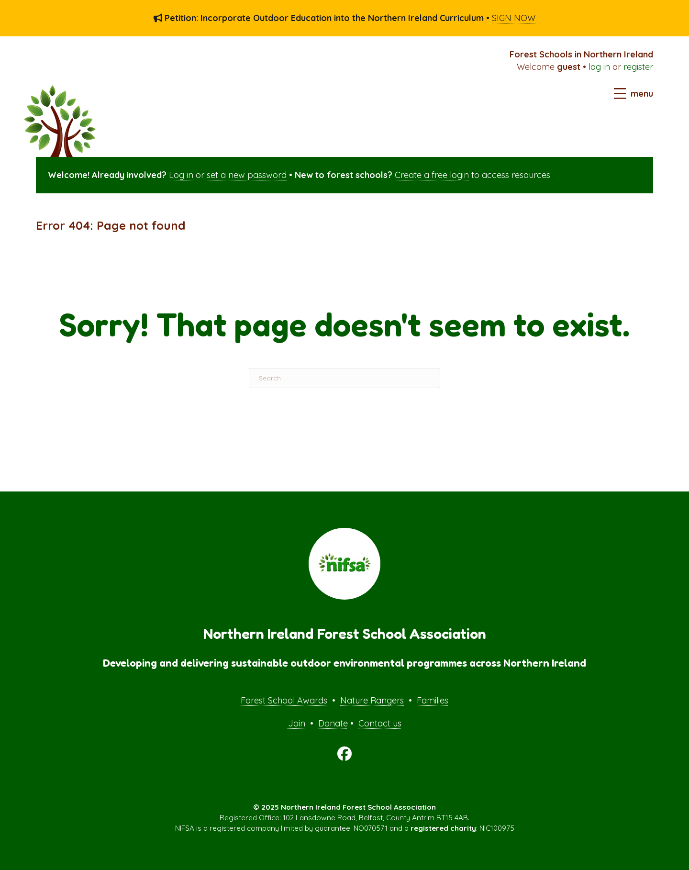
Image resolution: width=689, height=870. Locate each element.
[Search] (344, 378)
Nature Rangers (372, 700)
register (638, 66)
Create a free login (432, 174)
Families (432, 700)
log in (599, 66)
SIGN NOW (513, 17)
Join (296, 723)
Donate (333, 723)
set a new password (247, 174)
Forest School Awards (284, 700)
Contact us (379, 723)
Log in (181, 174)
